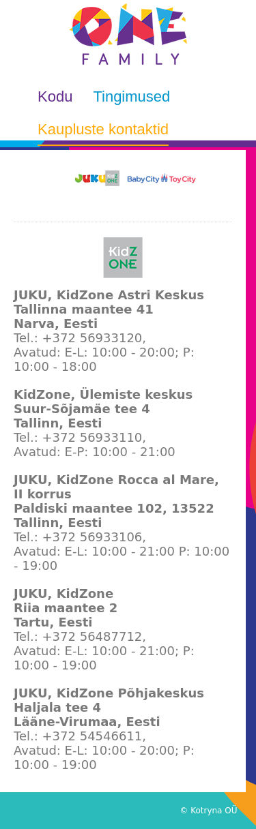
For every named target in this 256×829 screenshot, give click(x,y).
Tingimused (131, 96)
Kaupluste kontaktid (103, 129)
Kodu (55, 96)
